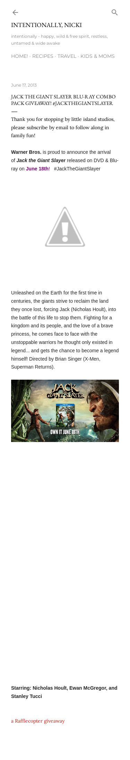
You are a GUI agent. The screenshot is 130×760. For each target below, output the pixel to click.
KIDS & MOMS (97, 56)
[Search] (115, 11)
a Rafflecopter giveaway (37, 721)
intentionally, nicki (46, 25)
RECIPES (42, 56)
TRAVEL (67, 56)
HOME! (19, 56)
